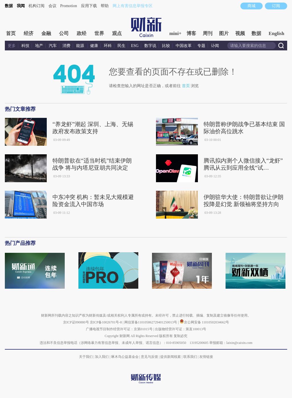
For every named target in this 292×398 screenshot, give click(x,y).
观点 (117, 33)
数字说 (150, 46)
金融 (46, 33)
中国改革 (184, 46)
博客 (191, 33)
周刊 (207, 33)
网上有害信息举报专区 (133, 6)
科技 (25, 46)
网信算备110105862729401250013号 (151, 322)
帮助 (105, 6)
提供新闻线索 (170, 357)
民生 (121, 46)
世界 (99, 33)
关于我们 (86, 357)
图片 (224, 33)
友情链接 (206, 357)
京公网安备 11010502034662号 (204, 322)
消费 (66, 46)
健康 (94, 46)
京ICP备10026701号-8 (106, 322)
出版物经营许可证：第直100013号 (180, 329)
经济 (28, 33)
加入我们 (102, 357)
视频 (240, 33)
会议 (52, 6)
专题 (201, 46)
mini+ (175, 33)
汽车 (53, 46)
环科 (108, 46)
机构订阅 (36, 6)
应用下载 (89, 6)
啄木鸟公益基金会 (125, 357)
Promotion (68, 6)
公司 (64, 33)
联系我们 (190, 357)
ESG (135, 46)
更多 (12, 46)
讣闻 (215, 46)
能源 (80, 46)
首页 (11, 33)
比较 (166, 46)
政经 (81, 33)
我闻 (21, 6)
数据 (9, 6)
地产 (39, 46)
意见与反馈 (149, 357)
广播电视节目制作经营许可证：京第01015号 (119, 329)
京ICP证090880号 (76, 322)
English (276, 33)
